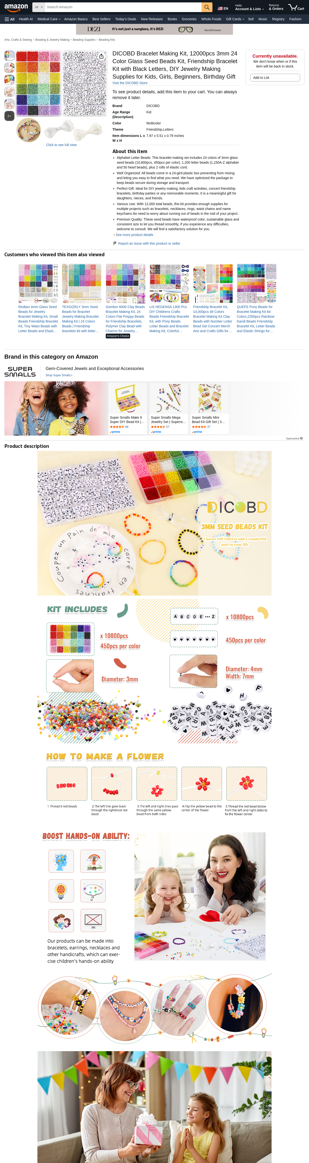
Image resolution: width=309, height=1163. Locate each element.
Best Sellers (101, 19)
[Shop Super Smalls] (59, 375)
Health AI (26, 19)
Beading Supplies (84, 39)
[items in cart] (296, 7)
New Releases (152, 19)
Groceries (189, 19)
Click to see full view (61, 145)
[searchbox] (123, 7)
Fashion (295, 19)
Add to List (261, 78)
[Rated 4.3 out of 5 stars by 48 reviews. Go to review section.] (128, 427)
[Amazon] (16, 7)
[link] (38, 318)
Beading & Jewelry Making (52, 39)
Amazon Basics (75, 19)
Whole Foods (211, 19)
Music (263, 19)
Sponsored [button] (294, 438)
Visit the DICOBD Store (129, 83)
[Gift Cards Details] (243, 19)
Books (172, 19)
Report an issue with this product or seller (146, 243)
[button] (10, 19)
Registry (278, 19)
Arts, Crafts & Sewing (18, 39)
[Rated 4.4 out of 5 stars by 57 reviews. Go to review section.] (169, 427)
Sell (250, 19)
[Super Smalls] (20, 371)
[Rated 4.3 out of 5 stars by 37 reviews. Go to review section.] (210, 427)
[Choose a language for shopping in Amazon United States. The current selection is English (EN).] (222, 7)
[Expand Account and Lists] (263, 9)
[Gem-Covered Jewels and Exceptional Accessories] (95, 368)
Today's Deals (125, 19)
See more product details (134, 235)
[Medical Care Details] (60, 19)
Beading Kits (107, 39)
